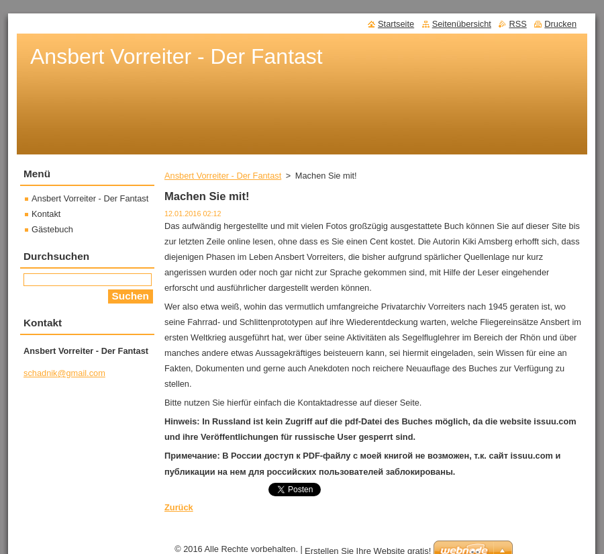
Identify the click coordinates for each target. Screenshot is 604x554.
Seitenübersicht (461, 24)
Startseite (396, 24)
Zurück (178, 507)
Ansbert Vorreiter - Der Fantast (222, 176)
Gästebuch (52, 229)
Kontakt (46, 214)
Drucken (560, 24)
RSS (517, 24)
